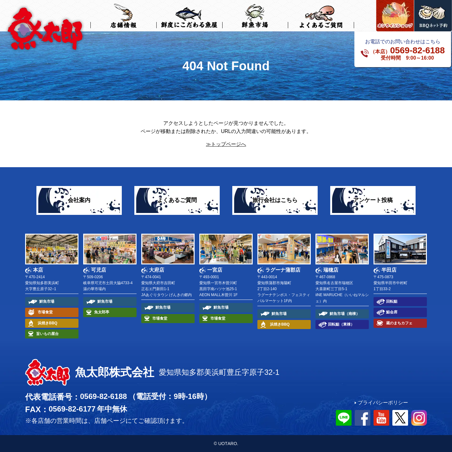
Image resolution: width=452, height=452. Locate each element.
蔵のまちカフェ (399, 323)
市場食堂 (45, 312)
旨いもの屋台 (47, 334)
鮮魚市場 (46, 301)
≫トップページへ (226, 144)
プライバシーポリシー (383, 402)
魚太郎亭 (101, 312)
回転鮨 (391, 301)
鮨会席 (391, 312)
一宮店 (214, 270)
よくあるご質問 (177, 200)
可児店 (98, 270)
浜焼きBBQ (47, 323)
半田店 (388, 270)
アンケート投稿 (373, 200)
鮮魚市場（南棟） (345, 313)
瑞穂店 (330, 270)
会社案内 (79, 200)
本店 (38, 270)
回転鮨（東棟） (341, 324)
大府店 (156, 270)
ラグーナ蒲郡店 (282, 270)
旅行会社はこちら (275, 200)
